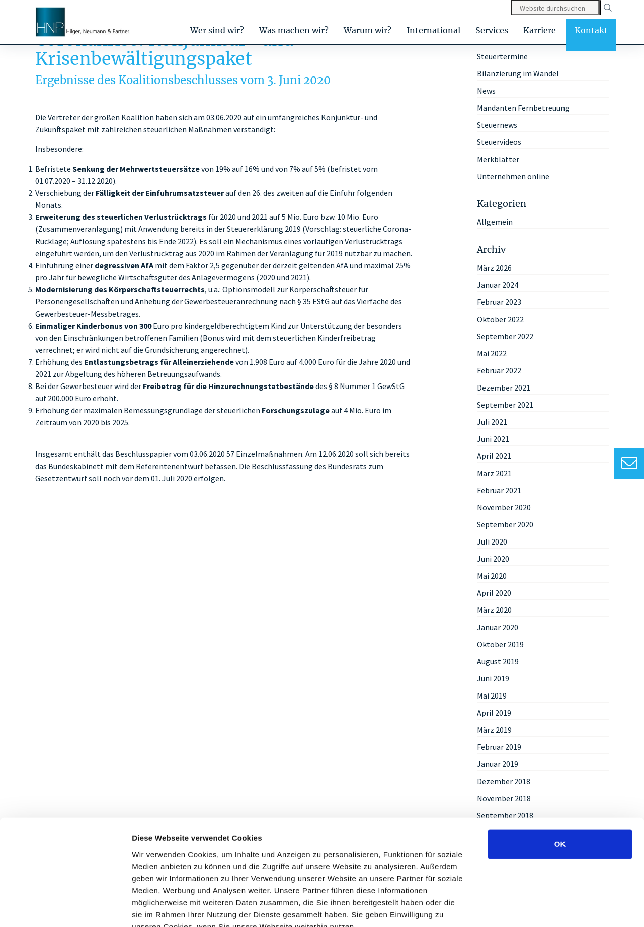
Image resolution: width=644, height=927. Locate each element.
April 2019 (494, 713)
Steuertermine (502, 56)
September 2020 (505, 524)
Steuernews (497, 125)
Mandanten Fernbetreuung (523, 108)
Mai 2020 (492, 576)
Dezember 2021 (503, 387)
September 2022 (505, 336)
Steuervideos (499, 142)
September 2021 (505, 405)
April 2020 (494, 593)
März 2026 (494, 268)
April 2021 (494, 456)
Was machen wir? (294, 30)
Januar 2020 (497, 627)
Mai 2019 (492, 695)
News (486, 91)
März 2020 (494, 610)
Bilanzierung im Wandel (518, 73)
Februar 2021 (499, 490)
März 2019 (494, 730)
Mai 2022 (492, 353)
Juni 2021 (493, 439)
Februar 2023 (499, 302)
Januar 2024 (497, 285)
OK (560, 784)
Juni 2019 (493, 678)
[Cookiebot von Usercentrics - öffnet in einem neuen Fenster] (65, 907)
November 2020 (504, 507)
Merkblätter (498, 159)
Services (491, 30)
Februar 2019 (499, 747)
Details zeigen (535, 907)
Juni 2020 (493, 559)
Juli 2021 (492, 422)
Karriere (539, 30)
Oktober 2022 (500, 319)
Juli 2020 (492, 541)
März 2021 (494, 473)
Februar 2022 (499, 370)
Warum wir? (367, 30)
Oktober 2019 (500, 644)
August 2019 (498, 661)
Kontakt (591, 30)
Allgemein (495, 222)
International (433, 30)
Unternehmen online (513, 176)
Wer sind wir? (217, 30)
